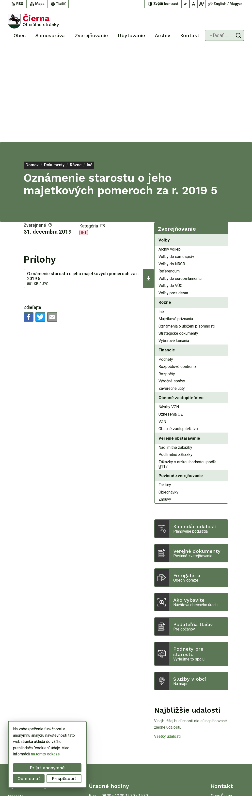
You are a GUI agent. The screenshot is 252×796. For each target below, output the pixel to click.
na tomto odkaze (29, 754)
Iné (83, 139)
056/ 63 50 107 (224, 740)
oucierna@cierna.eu (227, 746)
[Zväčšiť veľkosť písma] (201, 4)
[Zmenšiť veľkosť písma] (186, 4)
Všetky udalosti (167, 642)
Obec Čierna (134, 783)
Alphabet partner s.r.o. (72, 783)
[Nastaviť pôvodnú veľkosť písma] (194, 4)
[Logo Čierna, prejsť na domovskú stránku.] (33, 21)
